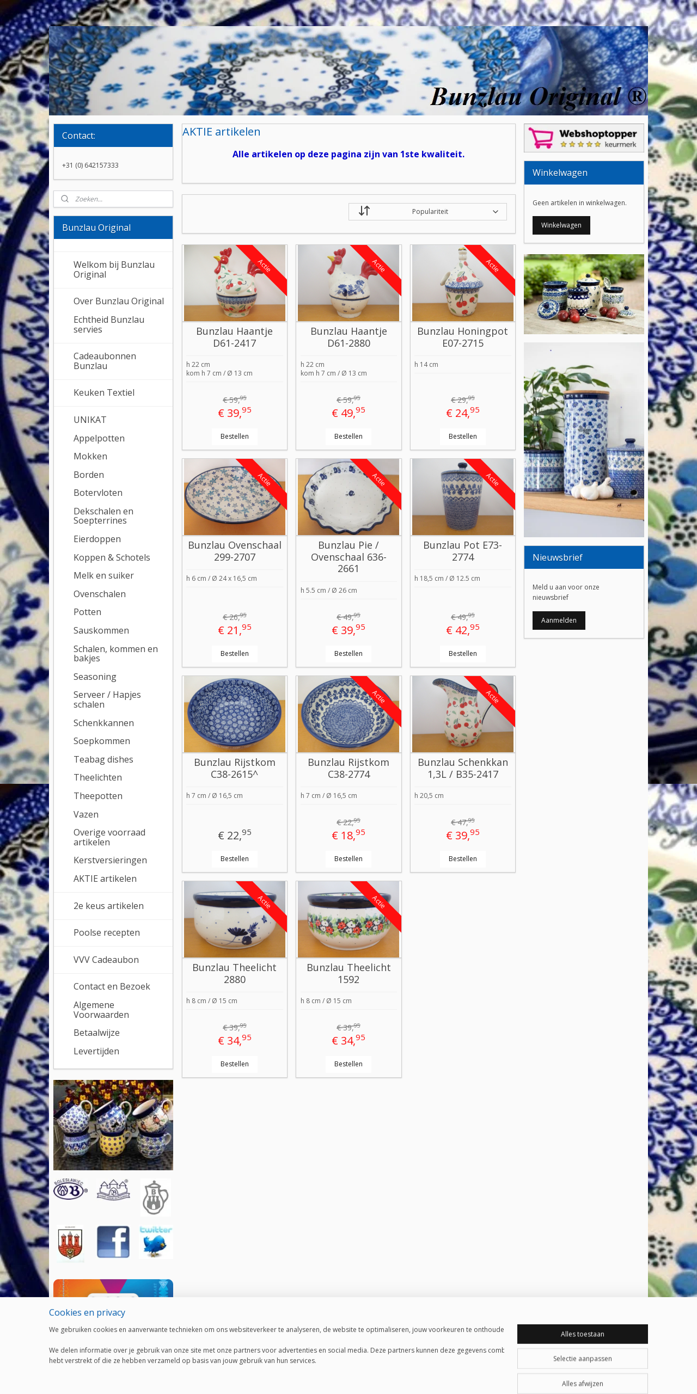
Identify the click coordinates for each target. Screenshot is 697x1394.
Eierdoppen (97, 539)
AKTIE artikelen (105, 879)
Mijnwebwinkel (471, 1374)
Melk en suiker (104, 575)
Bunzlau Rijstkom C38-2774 (348, 768)
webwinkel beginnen (375, 1374)
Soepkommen (102, 741)
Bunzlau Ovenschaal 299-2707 (234, 551)
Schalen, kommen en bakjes (116, 654)
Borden (89, 475)
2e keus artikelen (109, 906)
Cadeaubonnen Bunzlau (105, 361)
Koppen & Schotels (112, 557)
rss (334, 1374)
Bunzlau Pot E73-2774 (462, 551)
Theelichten (98, 777)
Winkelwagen (561, 225)
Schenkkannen (104, 723)
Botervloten (98, 493)
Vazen (86, 814)
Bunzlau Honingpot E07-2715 (462, 337)
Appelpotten (99, 438)
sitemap (311, 1374)
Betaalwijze (97, 1033)
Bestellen (234, 436)
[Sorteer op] (427, 212)
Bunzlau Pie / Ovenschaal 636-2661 (348, 557)
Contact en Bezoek (112, 986)
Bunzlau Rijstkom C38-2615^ (234, 768)
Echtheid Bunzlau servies (109, 324)
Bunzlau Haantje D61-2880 (348, 337)
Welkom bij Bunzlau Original (114, 269)
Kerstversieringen (110, 860)
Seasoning (95, 677)
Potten (87, 612)
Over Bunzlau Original (119, 301)
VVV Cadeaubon (106, 960)
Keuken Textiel (104, 392)
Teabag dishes (103, 759)
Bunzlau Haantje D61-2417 (234, 337)
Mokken (90, 456)
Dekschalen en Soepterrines (103, 516)
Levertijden (96, 1051)
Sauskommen (101, 630)
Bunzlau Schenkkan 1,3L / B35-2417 (462, 768)
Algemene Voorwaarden (101, 1010)
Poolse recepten (107, 932)
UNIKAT (90, 420)
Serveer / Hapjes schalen (107, 699)
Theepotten (98, 796)
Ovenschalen (100, 594)
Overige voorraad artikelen (109, 837)
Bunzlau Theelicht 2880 (234, 973)
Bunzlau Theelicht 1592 (348, 973)
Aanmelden (559, 620)
